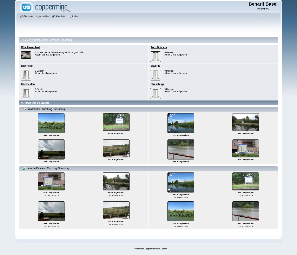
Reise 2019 (40, 40)
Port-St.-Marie (159, 47)
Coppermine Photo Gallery (156, 249)
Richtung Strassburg (61, 40)
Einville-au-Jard (30, 47)
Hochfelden (28, 84)
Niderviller (27, 65)
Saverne (155, 65)
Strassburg (157, 84)
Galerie (27, 40)
